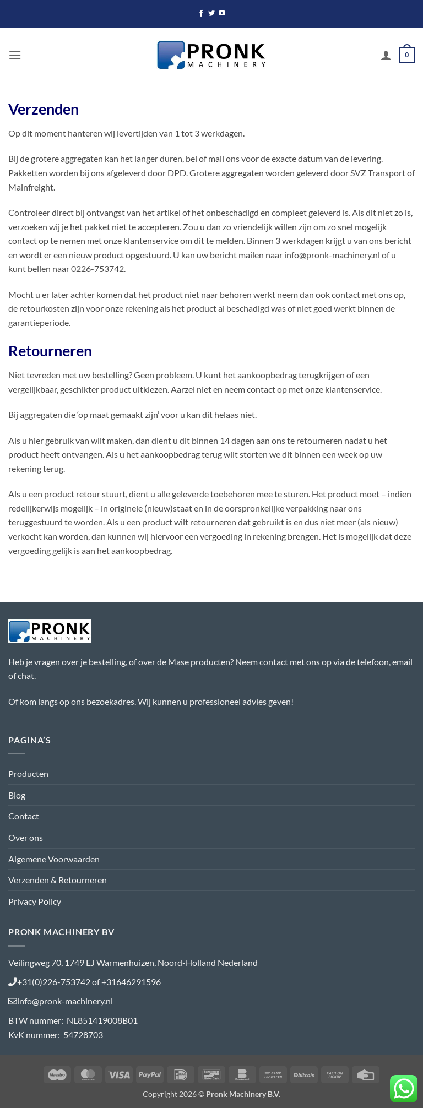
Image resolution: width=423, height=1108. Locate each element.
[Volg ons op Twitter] (211, 14)
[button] (14, 54)
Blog (16, 795)
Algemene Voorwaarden (54, 859)
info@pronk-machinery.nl (65, 1001)
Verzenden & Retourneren (57, 880)
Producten (28, 773)
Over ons (25, 837)
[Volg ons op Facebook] (201, 14)
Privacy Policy (34, 901)
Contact (23, 816)
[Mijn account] (386, 55)
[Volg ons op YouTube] (222, 14)
